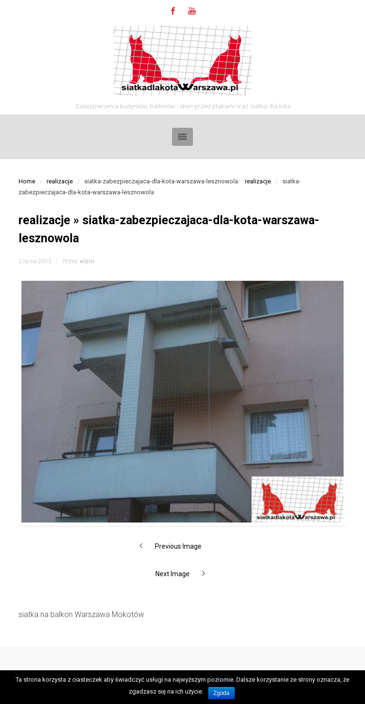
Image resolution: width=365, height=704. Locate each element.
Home (27, 181)
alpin (87, 261)
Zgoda (221, 693)
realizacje (60, 181)
